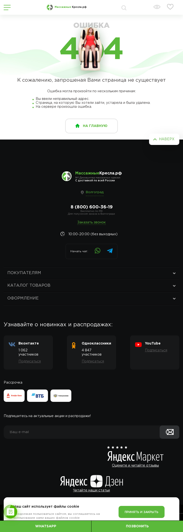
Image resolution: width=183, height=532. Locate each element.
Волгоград (95, 192)
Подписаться (29, 361)
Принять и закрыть (141, 512)
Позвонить (137, 526)
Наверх (166, 139)
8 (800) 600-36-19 (92, 207)
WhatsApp (45, 526)
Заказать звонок (91, 222)
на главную (95, 126)
